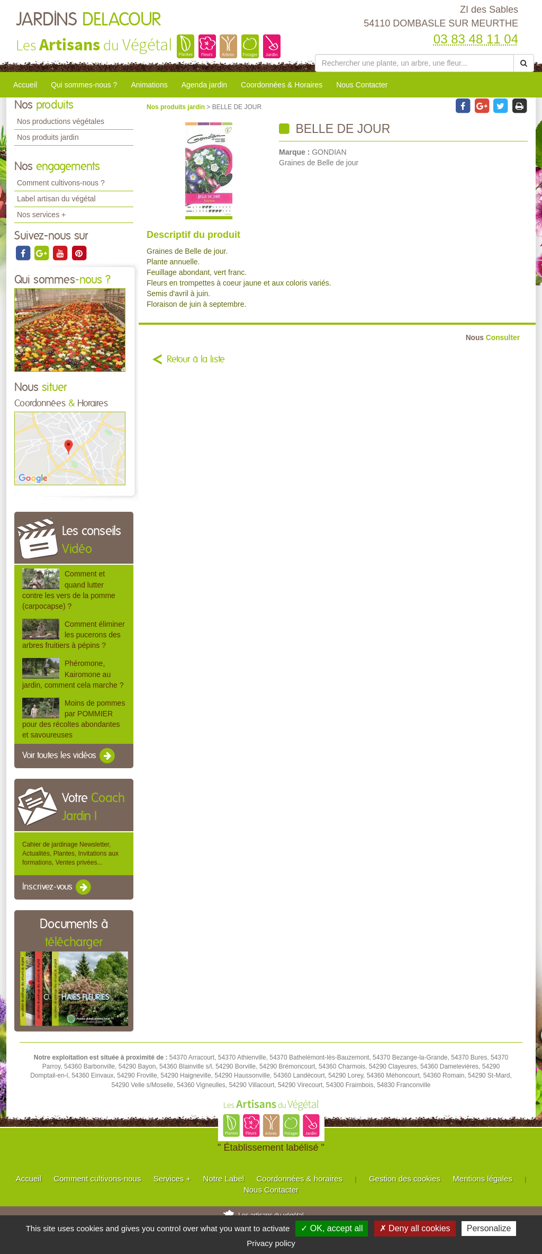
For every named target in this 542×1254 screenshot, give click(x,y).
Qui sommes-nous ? (84, 85)
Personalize (489, 1228)
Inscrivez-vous (57, 887)
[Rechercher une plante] (414, 63)
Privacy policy (271, 1243)
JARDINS (88, 20)
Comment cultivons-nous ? (61, 183)
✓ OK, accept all (332, 1228)
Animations (149, 85)
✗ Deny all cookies (415, 1228)
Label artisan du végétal (56, 198)
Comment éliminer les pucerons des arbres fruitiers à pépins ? (73, 635)
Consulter (493, 338)
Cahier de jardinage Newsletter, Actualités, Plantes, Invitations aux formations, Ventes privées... (70, 853)
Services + (172, 1178)
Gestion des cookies (404, 1178)
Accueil (25, 85)
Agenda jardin (204, 85)
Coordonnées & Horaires (281, 85)
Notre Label (224, 1178)
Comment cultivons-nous (97, 1178)
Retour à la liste (196, 359)
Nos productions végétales (60, 121)
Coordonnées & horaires (299, 1178)
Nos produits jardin (48, 137)
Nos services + (41, 214)
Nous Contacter (361, 85)
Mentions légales (482, 1178)
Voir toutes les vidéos (69, 756)
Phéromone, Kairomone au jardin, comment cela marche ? (72, 674)
